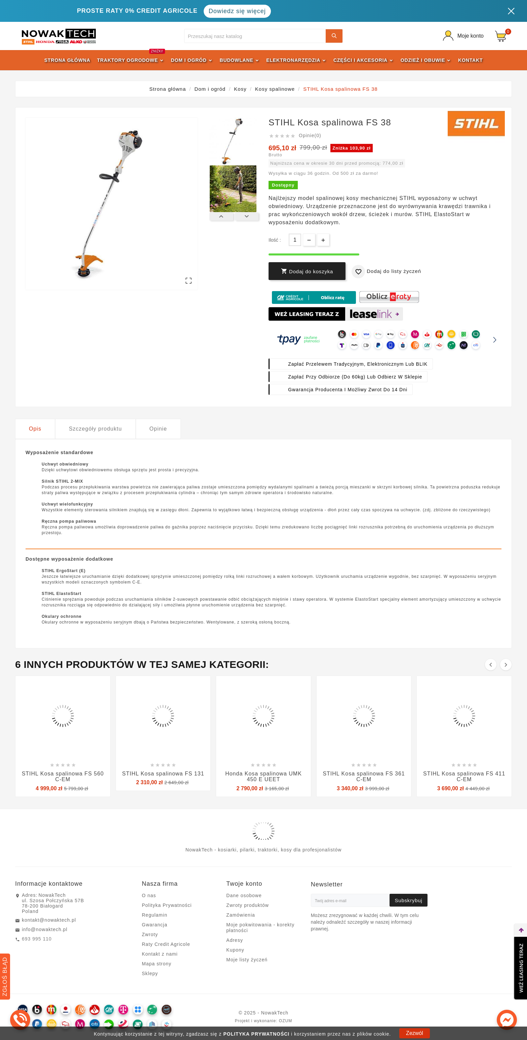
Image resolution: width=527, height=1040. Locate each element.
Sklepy (150, 973)
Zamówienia (240, 915)
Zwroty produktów (247, 905)
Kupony (235, 950)
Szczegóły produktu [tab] (95, 429)
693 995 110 (37, 939)
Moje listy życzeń (247, 959)
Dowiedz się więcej (237, 11)
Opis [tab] (35, 429)
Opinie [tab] (158, 429)
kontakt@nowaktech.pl (49, 920)
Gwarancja (154, 924)
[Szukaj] (255, 36)
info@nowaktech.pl (45, 929)
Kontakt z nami (160, 954)
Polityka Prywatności (167, 905)
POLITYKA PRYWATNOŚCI (256, 1034)
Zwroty (150, 934)
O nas (149, 895)
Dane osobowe (243, 895)
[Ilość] (295, 240)
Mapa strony (156, 963)
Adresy (234, 940)
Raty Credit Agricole (166, 944)
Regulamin (154, 915)
